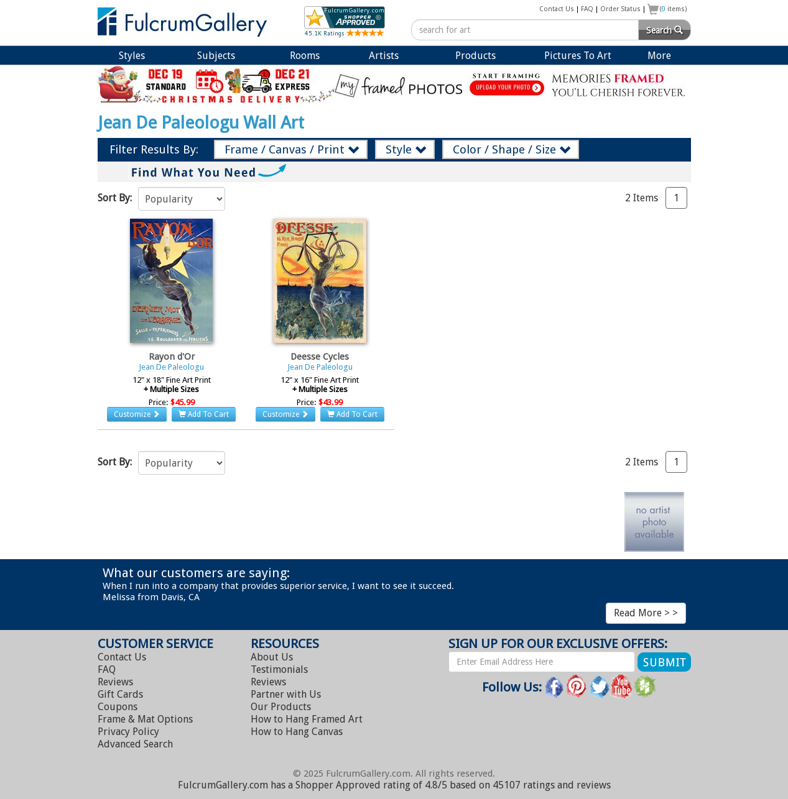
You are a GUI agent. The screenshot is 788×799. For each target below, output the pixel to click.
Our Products (281, 707)
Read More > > (646, 613)
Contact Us (556, 9)
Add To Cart (203, 414)
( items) (673, 9)
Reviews (115, 682)
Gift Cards (120, 694)
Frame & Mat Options (145, 719)
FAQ (587, 9)
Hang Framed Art (307, 719)
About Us (272, 657)
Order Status (620, 9)
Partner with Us (286, 694)
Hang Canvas (297, 731)
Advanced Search (135, 744)
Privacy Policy (128, 731)
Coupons (117, 707)
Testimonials (279, 669)
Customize (137, 414)
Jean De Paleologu (171, 367)
